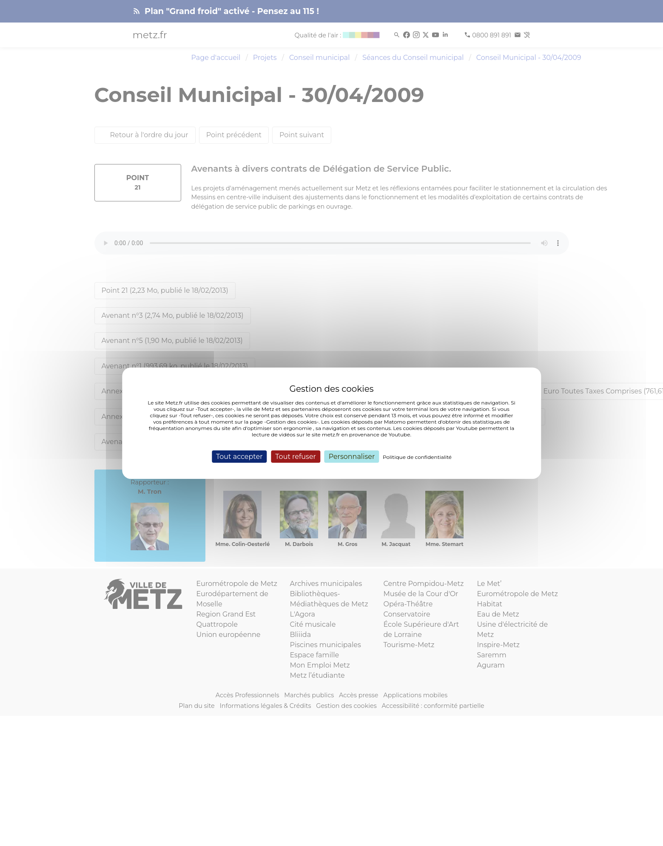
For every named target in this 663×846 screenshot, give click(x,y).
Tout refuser (295, 456)
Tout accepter (239, 456)
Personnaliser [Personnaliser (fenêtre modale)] (352, 456)
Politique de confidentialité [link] (417, 456)
